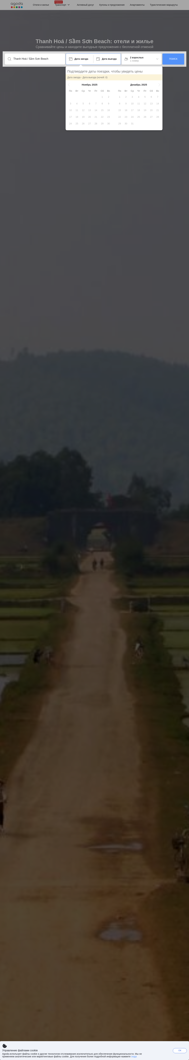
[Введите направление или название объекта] (37, 59)
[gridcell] (102, 97)
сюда (134, 1056)
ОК (179, 1050)
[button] (69, 84)
